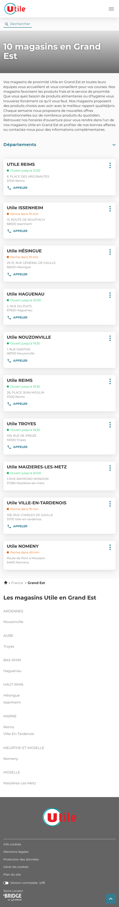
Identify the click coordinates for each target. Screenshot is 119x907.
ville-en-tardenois (58, 734)
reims (58, 727)
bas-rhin (12, 660)
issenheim (58, 702)
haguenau (58, 671)
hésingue (58, 695)
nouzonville (58, 622)
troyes (58, 646)
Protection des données (21, 859)
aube (8, 636)
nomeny (58, 759)
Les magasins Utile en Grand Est (49, 598)
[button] (111, 8)
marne (10, 716)
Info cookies (12, 844)
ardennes (13, 611)
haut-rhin (13, 685)
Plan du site (12, 874)
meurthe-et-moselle (23, 748)
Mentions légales (16, 852)
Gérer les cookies (15, 867)
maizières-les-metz (58, 783)
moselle (11, 772)
